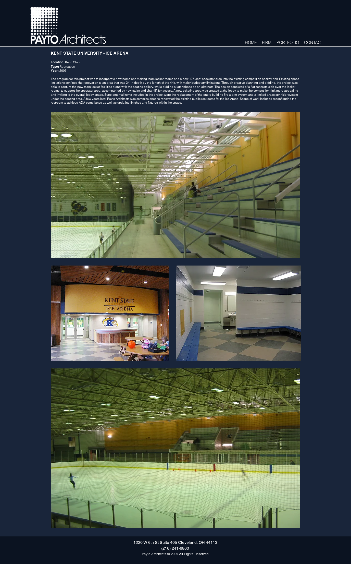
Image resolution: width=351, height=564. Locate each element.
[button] (266, 42)
